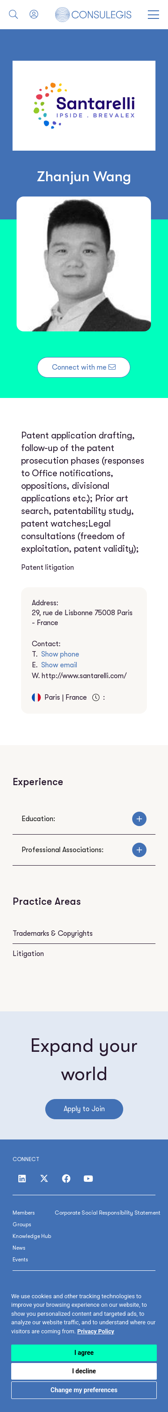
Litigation (28, 954)
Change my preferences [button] (84, 1390)
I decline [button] (84, 1371)
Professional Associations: (84, 850)
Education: (84, 819)
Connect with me (84, 367)
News (19, 1248)
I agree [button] (84, 1352)
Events (20, 1259)
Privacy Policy (95, 1331)
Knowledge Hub (32, 1236)
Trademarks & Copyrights (53, 933)
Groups (22, 1224)
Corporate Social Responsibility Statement (107, 1213)
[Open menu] (153, 14)
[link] (95, 1331)
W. (79, 676)
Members (24, 1213)
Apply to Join (84, 1109)
